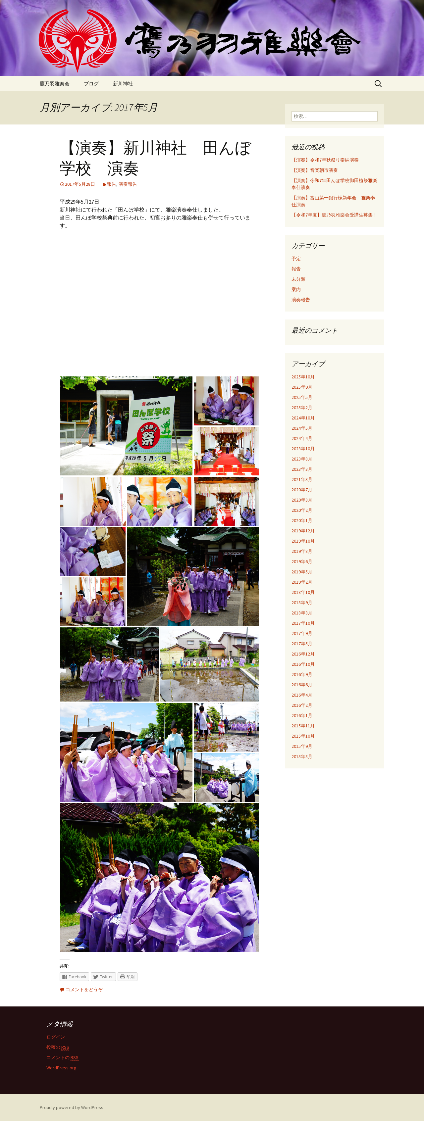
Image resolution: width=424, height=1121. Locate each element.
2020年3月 (302, 500)
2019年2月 (302, 582)
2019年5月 (302, 572)
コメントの (62, 1057)
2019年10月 (303, 541)
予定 (296, 259)
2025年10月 (303, 377)
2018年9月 (302, 603)
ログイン (55, 1037)
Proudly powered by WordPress (71, 1107)
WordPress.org (61, 1068)
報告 (111, 184)
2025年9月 (302, 387)
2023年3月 (302, 469)
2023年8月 (302, 459)
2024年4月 (302, 438)
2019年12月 (303, 531)
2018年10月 (303, 592)
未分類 (298, 279)
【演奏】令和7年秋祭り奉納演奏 (325, 160)
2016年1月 (302, 715)
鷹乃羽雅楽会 (55, 83)
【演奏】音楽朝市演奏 (315, 170)
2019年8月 (302, 551)
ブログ (91, 83)
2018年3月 (302, 613)
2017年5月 (302, 644)
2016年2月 (302, 705)
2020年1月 (302, 520)
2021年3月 (302, 479)
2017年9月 (302, 633)
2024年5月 (302, 428)
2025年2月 (302, 408)
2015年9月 (302, 746)
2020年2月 (302, 510)
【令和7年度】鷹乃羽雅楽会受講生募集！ (334, 215)
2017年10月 (303, 623)
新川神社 (123, 83)
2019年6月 (302, 561)
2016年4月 (302, 695)
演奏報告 (128, 184)
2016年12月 (303, 654)
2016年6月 (302, 685)
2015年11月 (303, 726)
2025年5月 (302, 397)
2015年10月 (303, 736)
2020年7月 (302, 490)
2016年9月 (302, 674)
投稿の (57, 1047)
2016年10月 (303, 664)
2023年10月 (303, 449)
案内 (296, 289)
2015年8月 (302, 756)
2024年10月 (303, 418)
